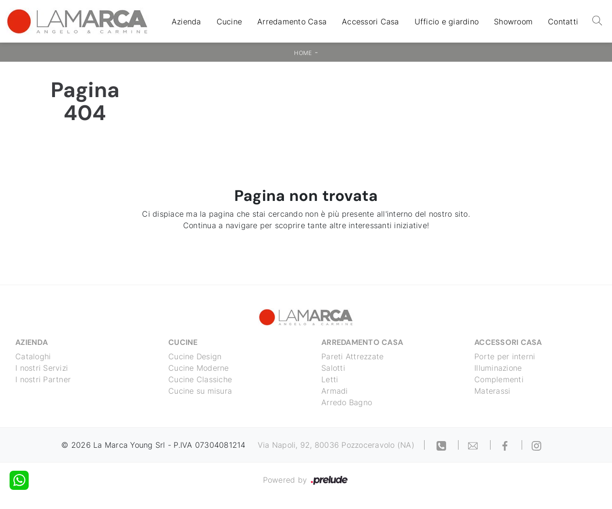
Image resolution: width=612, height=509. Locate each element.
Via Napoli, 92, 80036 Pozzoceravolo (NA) (336, 445)
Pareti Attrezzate (352, 356)
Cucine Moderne (198, 368)
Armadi (334, 391)
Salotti (333, 368)
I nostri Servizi (41, 368)
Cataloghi (33, 356)
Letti (329, 379)
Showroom (513, 21)
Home (303, 52)
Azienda (186, 21)
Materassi (492, 391)
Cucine (229, 21)
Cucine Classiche (200, 379)
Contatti (563, 21)
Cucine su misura (200, 391)
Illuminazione (498, 368)
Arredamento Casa (292, 21)
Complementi (499, 379)
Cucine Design (194, 356)
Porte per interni (504, 356)
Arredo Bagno (346, 402)
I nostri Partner (43, 379)
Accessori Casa (370, 21)
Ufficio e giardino (447, 21)
